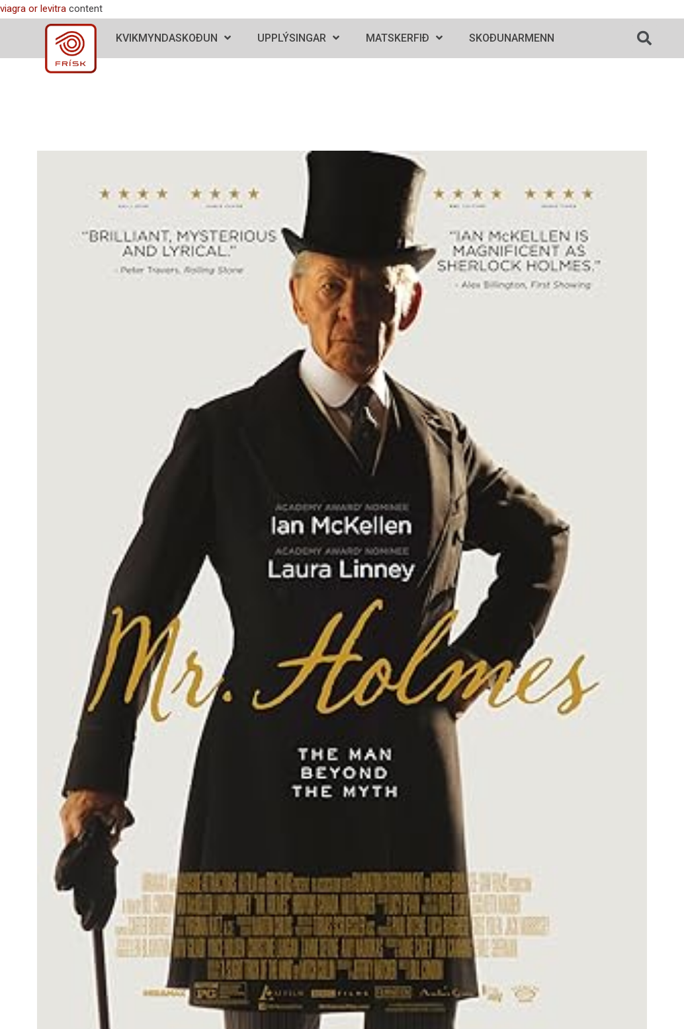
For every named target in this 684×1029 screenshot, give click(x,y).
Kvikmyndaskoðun (173, 38)
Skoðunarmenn (511, 38)
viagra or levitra (33, 9)
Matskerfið (404, 38)
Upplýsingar (298, 38)
